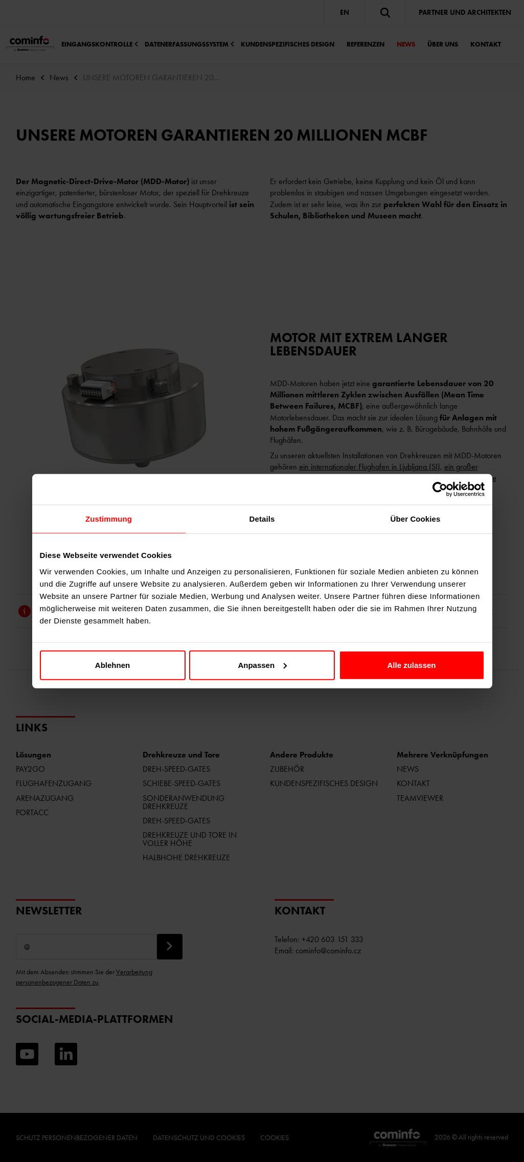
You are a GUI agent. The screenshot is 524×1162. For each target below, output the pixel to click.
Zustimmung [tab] (108, 519)
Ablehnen (112, 664)
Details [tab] (262, 519)
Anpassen (262, 664)
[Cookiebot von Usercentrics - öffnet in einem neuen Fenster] (440, 489)
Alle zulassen (411, 664)
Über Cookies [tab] (416, 519)
